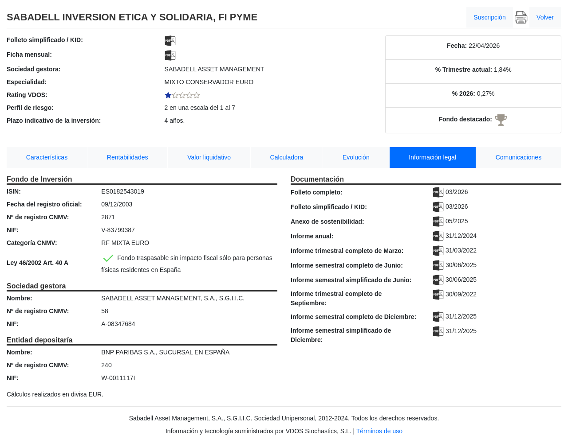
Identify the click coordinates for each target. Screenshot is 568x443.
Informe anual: (312, 236)
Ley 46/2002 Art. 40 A (37, 262)
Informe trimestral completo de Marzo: (347, 250)
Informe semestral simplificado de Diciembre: (341, 335)
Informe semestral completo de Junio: (347, 265)
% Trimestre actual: (463, 69)
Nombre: (19, 298)
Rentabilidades (127, 157)
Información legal (432, 157)
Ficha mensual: (29, 54)
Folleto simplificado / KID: (45, 39)
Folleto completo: (317, 192)
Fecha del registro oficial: (44, 204)
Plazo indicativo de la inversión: (54, 120)
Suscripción (489, 17)
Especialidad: (27, 81)
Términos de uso (379, 431)
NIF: (13, 229)
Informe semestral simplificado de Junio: (351, 280)
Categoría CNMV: (32, 242)
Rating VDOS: (27, 94)
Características (46, 157)
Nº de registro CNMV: (38, 217)
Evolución (356, 157)
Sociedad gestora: (33, 69)
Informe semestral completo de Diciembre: (353, 316)
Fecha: (457, 45)
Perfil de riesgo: (30, 107)
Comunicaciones (519, 157)
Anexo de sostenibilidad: (327, 221)
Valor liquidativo (209, 157)
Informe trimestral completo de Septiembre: (336, 298)
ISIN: (14, 191)
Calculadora (287, 157)
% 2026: (463, 93)
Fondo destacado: (465, 119)
